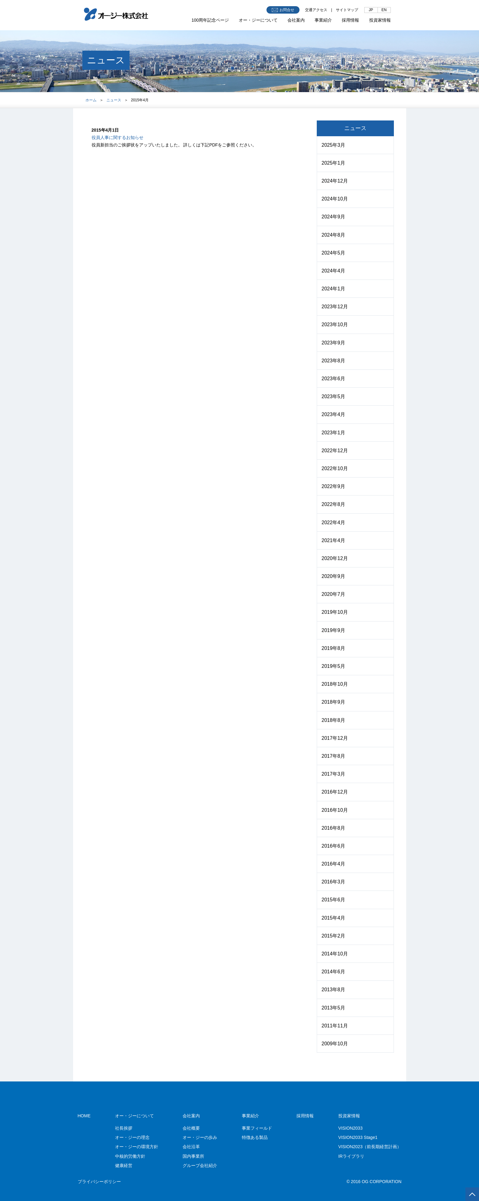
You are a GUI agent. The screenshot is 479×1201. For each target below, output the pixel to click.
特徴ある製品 (255, 1137)
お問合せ (283, 10)
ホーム (91, 100)
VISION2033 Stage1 (358, 1137)
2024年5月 (333, 252)
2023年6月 (333, 378)
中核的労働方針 (130, 1156)
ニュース (113, 100)
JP (371, 10)
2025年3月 (333, 145)
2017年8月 (333, 756)
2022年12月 (335, 450)
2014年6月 (333, 971)
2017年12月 (335, 738)
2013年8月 (333, 989)
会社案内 (296, 20)
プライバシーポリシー (99, 1181)
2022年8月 (333, 504)
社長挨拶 (123, 1128)
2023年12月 (335, 306)
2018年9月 (333, 702)
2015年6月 (333, 899)
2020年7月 (333, 594)
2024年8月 (333, 235)
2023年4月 (333, 414)
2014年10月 (335, 953)
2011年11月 (335, 1025)
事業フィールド (257, 1128)
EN (384, 10)
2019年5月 (333, 666)
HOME (84, 1115)
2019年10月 (335, 612)
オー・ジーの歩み (200, 1137)
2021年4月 (333, 540)
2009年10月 (335, 1043)
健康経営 (123, 1165)
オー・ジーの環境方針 (136, 1146)
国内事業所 (193, 1156)
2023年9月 (333, 342)
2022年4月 (333, 522)
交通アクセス (316, 10)
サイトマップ (347, 10)
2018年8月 (333, 720)
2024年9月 (333, 216)
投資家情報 (380, 20)
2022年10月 (335, 468)
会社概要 (191, 1128)
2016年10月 (335, 810)
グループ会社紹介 (200, 1165)
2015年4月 (333, 918)
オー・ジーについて (258, 20)
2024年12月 (335, 180)
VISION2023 (370, 1146)
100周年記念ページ (210, 20)
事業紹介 (323, 20)
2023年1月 (333, 432)
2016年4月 (333, 863)
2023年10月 (335, 324)
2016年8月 (333, 828)
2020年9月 (333, 576)
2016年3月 (333, 881)
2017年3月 (333, 774)
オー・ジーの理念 (132, 1137)
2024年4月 (333, 270)
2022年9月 (333, 486)
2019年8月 (333, 648)
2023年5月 (333, 396)
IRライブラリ (351, 1156)
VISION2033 (350, 1128)
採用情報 (350, 20)
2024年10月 (335, 198)
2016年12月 (335, 791)
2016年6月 (333, 846)
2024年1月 (333, 288)
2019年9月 (333, 630)
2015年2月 (333, 935)
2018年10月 (335, 684)
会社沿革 (191, 1146)
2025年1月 (333, 163)
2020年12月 (335, 558)
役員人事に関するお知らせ (117, 137)
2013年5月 (333, 1007)
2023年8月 (333, 360)
